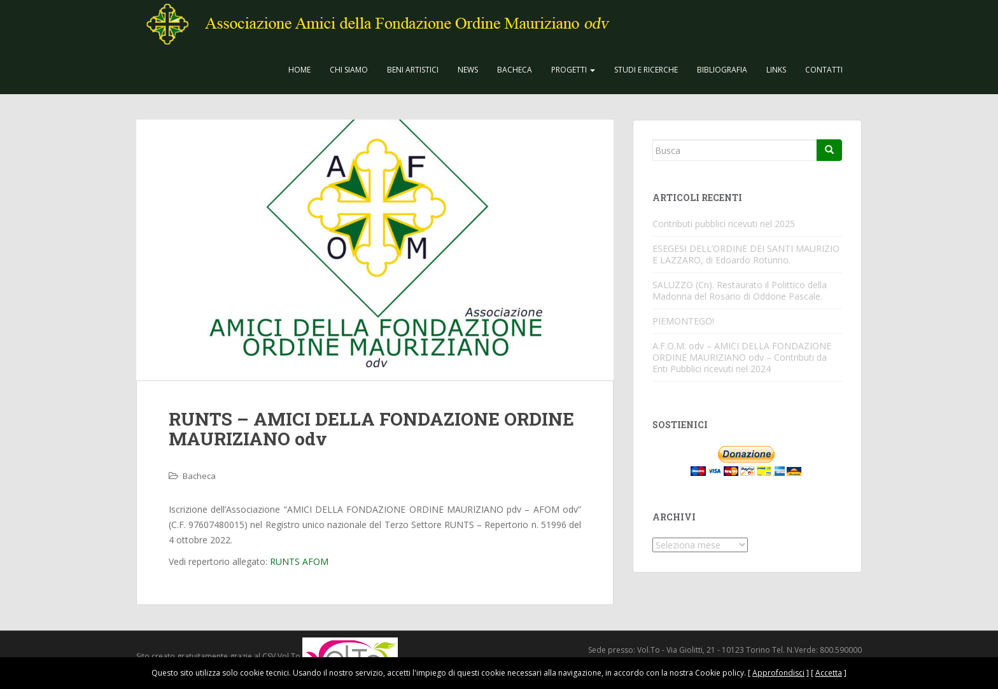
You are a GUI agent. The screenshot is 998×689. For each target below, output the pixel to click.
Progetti (573, 69)
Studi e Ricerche (646, 69)
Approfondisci (778, 672)
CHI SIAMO (349, 69)
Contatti (824, 69)
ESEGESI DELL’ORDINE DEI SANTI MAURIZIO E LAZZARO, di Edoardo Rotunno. (746, 254)
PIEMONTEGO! (683, 321)
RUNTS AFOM (299, 561)
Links (776, 69)
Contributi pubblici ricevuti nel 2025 (723, 224)
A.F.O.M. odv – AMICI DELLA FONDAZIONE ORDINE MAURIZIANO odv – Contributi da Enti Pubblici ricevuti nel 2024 (741, 357)
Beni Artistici (413, 69)
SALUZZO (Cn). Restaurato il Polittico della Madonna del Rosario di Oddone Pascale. (739, 290)
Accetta (828, 672)
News (468, 69)
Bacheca (514, 69)
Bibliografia (722, 69)
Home (299, 69)
